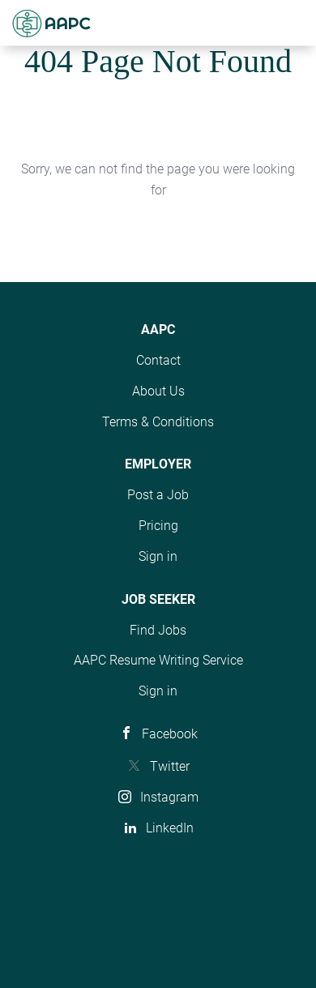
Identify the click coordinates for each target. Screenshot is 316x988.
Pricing (158, 525)
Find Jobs (158, 630)
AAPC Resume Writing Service (158, 660)
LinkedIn (170, 828)
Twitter (170, 766)
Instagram (169, 797)
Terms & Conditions (158, 422)
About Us (158, 391)
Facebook (170, 734)
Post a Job (158, 495)
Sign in (158, 556)
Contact (158, 360)
